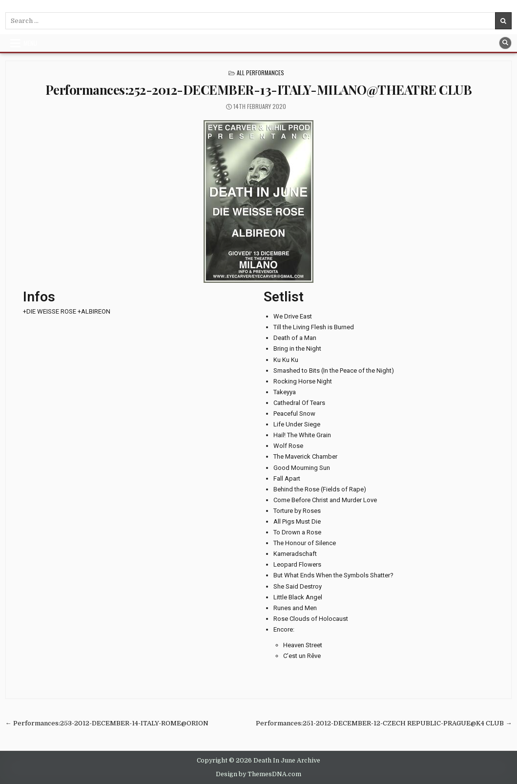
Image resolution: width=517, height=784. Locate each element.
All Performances (260, 72)
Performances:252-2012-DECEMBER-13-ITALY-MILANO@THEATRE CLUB (258, 89)
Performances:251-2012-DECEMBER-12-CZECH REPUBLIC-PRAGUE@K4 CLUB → (384, 723)
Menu (30, 43)
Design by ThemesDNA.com (258, 774)
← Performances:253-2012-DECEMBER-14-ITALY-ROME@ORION (106, 723)
